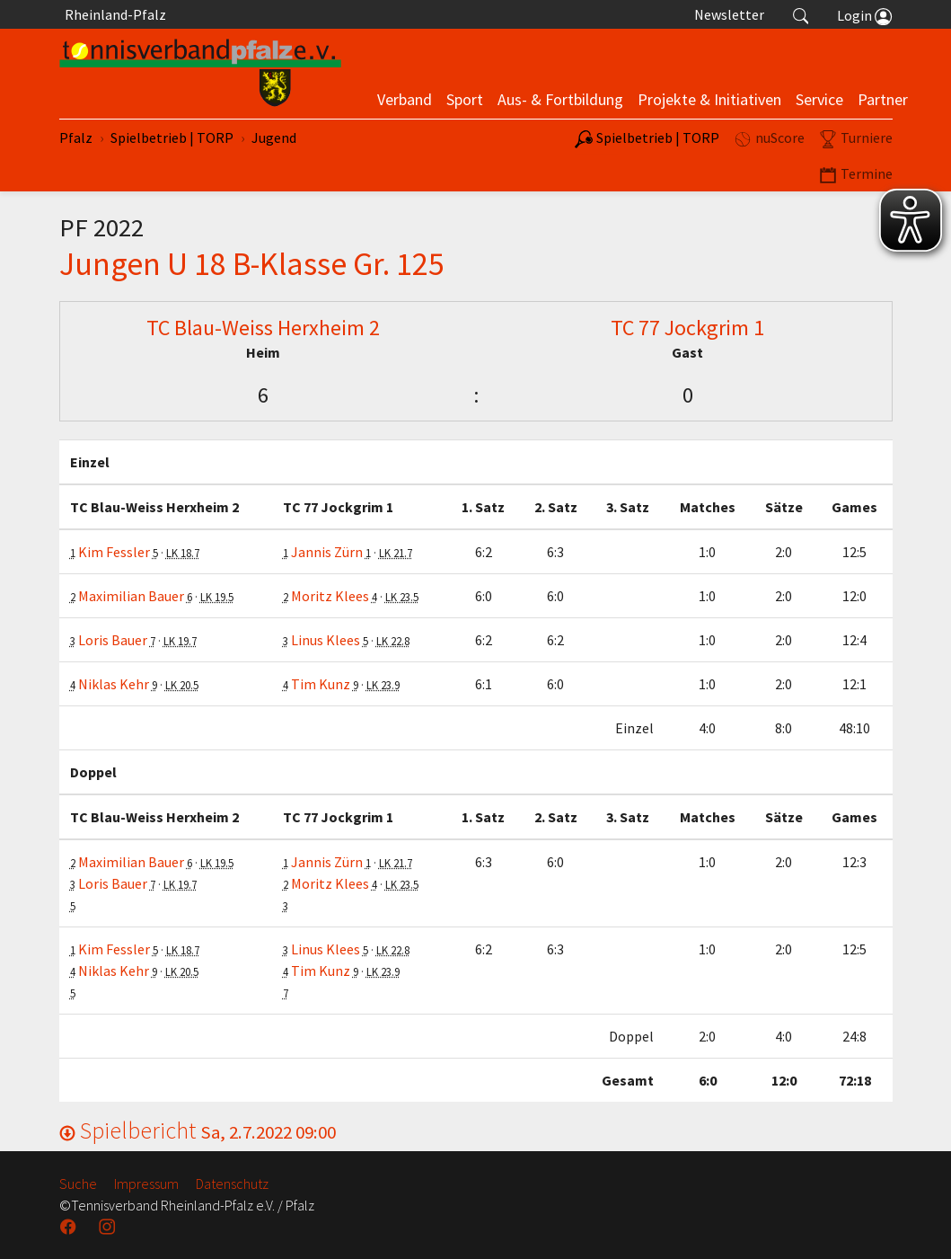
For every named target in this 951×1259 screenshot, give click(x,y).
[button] (801, 14)
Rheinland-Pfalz (112, 14)
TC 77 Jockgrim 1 (687, 327)
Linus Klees (325, 640)
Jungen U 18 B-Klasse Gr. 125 (252, 264)
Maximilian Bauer (131, 596)
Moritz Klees (330, 596)
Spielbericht (197, 1130)
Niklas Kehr (113, 684)
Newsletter (729, 14)
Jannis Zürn (327, 552)
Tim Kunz (320, 684)
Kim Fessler (114, 552)
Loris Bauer (112, 640)
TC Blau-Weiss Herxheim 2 (263, 327)
